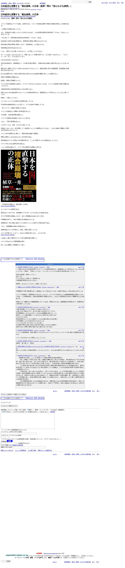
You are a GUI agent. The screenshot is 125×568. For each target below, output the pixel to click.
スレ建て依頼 (32, 453)
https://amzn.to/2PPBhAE (8, 206)
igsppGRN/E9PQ (33, 9)
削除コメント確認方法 (45, 453)
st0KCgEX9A (36, 307)
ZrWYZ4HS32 (36, 341)
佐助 (22, 287)
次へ (118, 2)
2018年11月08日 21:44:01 (33, 287)
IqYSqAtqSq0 (41, 330)
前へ (122, 2)
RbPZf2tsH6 (44, 287)
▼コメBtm (112, 2)
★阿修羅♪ (4, 3)
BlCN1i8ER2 (36, 267)
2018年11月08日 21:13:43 (25, 267)
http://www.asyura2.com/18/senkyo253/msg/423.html (10, 7)
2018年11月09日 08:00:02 (25, 330)
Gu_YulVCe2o (42, 307)
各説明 (52, 411)
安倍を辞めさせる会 (31, 346)
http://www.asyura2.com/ (51, 556)
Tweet (2, 11)
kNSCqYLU (39, 9)
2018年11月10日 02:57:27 (25, 355)
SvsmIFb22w (36, 330)
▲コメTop (104, 2)
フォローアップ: (6, 402)
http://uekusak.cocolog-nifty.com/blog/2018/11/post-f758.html (18, 16)
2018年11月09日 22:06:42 (52, 346)
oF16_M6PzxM (42, 341)
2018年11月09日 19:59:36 (25, 341)
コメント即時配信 (20, 453)
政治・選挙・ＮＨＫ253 (16, 3)
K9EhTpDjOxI (50, 287)
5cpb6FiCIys (41, 267)
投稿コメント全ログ (7, 453)
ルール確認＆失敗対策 (16, 448)
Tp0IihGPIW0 (40, 355)
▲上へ (55, 391)
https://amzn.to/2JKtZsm (8, 235)
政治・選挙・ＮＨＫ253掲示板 (81, 391)
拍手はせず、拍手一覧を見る (35, 259)
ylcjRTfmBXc (69, 346)
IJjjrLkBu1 (36, 355)
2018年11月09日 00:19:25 (25, 307)
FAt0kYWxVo (63, 346)
